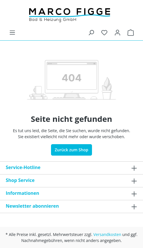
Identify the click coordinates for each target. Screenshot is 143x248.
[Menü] (12, 32)
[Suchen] (91, 32)
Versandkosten (107, 234)
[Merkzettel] (104, 32)
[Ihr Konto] (117, 32)
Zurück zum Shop (71, 149)
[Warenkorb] (130, 32)
